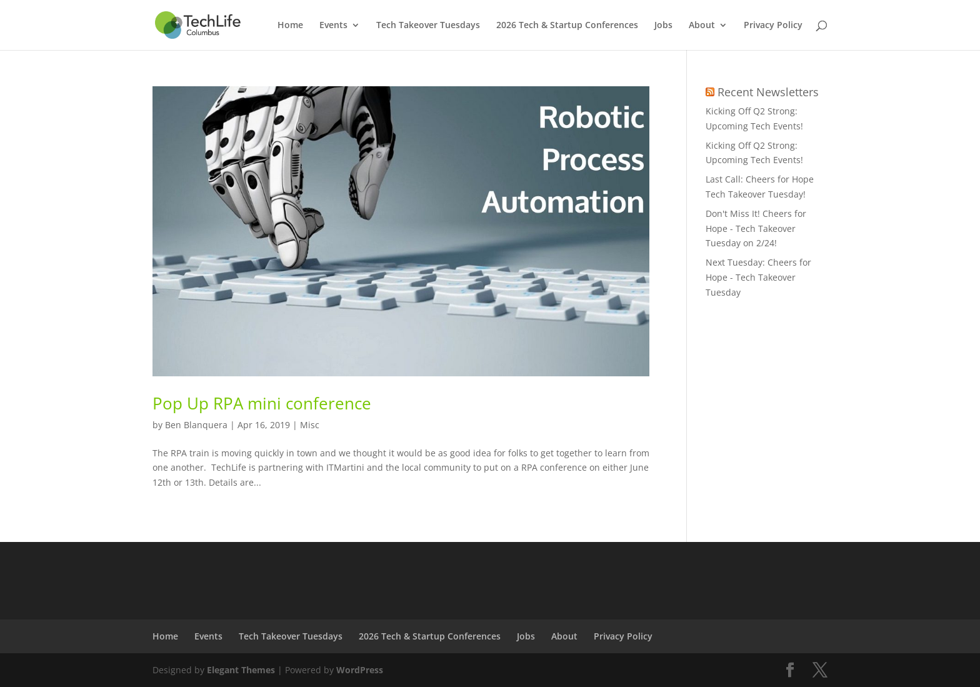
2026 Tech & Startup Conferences (567, 26)
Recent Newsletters (768, 91)
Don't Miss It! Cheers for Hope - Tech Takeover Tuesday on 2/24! (756, 228)
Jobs (663, 26)
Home (290, 26)
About (702, 26)
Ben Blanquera (196, 425)
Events (333, 26)
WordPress (359, 670)
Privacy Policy (773, 26)
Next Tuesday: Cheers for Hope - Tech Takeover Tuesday (758, 277)
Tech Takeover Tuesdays (428, 26)
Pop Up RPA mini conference (261, 403)
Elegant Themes (241, 670)
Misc (309, 425)
